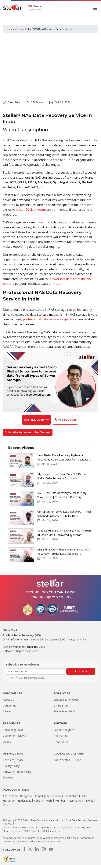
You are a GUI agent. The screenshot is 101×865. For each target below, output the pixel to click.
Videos (7, 741)
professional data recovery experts (47, 319)
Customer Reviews (14, 735)
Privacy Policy (11, 766)
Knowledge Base (13, 730)
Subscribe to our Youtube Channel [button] (27, 432)
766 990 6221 (65, 419)
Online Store (61, 705)
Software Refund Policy (17, 772)
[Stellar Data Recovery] (12, 7)
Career (7, 711)
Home (9, 29)
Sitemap (8, 777)
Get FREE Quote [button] (36, 419)
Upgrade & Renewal (65, 699)
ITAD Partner (61, 741)
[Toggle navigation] (95, 8)
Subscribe (80, 671)
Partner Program (63, 730)
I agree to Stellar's (27, 678)
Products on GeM (64, 711)
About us (8, 699)
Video (18, 29)
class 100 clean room (31, 209)
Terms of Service (13, 760)
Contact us (9, 705)
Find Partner (60, 735)
